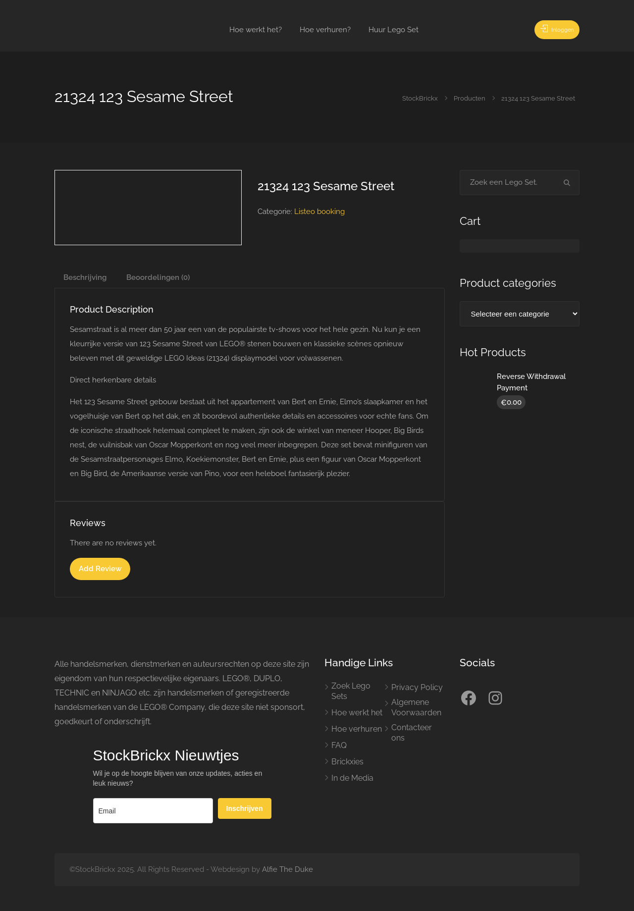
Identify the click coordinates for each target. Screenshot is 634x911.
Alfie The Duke (287, 869)
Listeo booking (319, 211)
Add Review (100, 568)
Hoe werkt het (356, 712)
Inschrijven (244, 808)
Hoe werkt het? (255, 29)
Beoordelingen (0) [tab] (158, 277)
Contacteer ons (411, 733)
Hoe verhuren (356, 729)
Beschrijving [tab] (84, 277)
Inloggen (551, 29)
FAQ (339, 745)
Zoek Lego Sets (350, 691)
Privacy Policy (417, 687)
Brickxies (347, 761)
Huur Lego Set (394, 29)
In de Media (352, 778)
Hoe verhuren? (325, 29)
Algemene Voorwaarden (416, 707)
